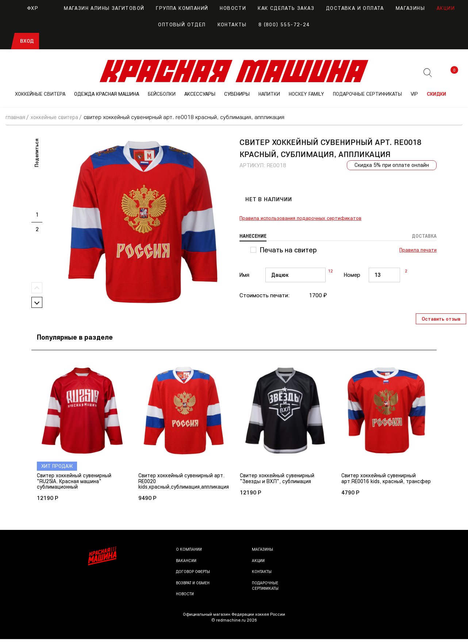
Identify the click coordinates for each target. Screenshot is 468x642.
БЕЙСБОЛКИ (162, 94)
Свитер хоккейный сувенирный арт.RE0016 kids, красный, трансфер (380, 482)
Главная (15, 117)
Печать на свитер (288, 250)
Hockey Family (306, 94)
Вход (27, 41)
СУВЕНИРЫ (237, 94)
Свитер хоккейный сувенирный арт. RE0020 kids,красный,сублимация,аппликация (186, 482)
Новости (233, 8)
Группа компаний (182, 8)
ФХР (25, 8)
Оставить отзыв (441, 319)
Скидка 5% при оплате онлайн (390, 165)
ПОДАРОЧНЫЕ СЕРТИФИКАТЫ (367, 94)
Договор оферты (194, 574)
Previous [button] (36, 287)
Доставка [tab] (423, 236)
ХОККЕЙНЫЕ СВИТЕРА (40, 94)
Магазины (410, 8)
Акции (446, 8)
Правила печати (418, 250)
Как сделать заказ (286, 8)
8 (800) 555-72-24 (284, 24)
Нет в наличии (268, 199)
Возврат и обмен (194, 585)
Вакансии (187, 563)
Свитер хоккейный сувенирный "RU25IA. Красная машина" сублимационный (76, 482)
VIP (414, 94)
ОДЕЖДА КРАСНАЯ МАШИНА (106, 94)
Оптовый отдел (182, 24)
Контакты (232, 24)
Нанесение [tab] (253, 236)
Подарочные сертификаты (267, 588)
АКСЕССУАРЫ (199, 94)
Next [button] (36, 302)
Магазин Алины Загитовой (97, 8)
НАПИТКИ (269, 94)
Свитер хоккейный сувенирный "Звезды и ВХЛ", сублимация (279, 479)
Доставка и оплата (355, 8)
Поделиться (36, 153)
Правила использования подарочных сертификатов (300, 218)
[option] (143, 222)
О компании (189, 552)
